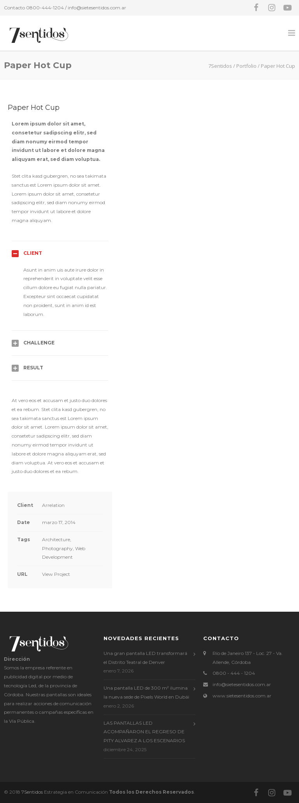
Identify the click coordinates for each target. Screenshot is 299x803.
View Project (56, 574)
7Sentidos (32, 792)
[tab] (60, 253)
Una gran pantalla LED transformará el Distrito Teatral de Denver (145, 657)
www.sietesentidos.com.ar (242, 696)
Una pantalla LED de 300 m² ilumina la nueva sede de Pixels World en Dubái (146, 692)
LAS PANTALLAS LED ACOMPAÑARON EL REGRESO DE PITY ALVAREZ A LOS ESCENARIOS (144, 732)
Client (32, 253)
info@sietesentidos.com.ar (97, 8)
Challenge (39, 343)
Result (33, 368)
